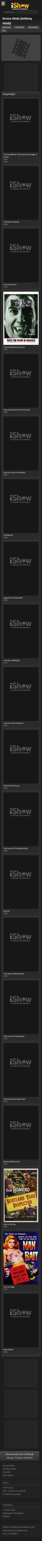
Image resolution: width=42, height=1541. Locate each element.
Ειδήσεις (6, 1516)
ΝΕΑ (4, 31)
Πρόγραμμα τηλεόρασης (13, 1513)
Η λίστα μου (8, 1487)
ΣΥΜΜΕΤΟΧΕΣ (19, 27)
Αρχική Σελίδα (9, 1465)
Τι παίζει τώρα (9, 1510)
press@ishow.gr (20, 1530)
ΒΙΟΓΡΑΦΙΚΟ (7, 27)
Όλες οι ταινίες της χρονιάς (14, 1491)
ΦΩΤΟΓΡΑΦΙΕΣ (33, 27)
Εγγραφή (6, 1472)
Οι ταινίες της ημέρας (12, 1494)
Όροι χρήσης (8, 1475)
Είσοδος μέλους (9, 1468)
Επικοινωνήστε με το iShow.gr (20, 1454)
